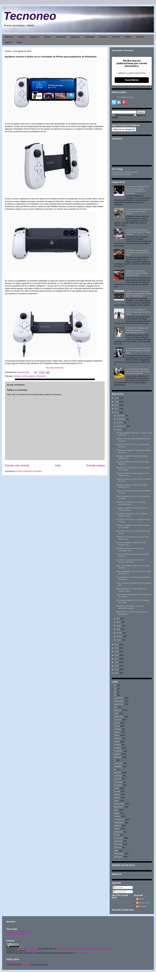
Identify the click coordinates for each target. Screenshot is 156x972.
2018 (117, 655)
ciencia (117, 723)
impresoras (118, 763)
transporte (118, 844)
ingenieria (118, 766)
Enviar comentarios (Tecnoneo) (29, 471)
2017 (117, 659)
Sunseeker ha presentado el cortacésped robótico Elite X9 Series (137, 252)
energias (117, 748)
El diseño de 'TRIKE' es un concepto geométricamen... (131, 503)
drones (117, 741)
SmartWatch (119, 822)
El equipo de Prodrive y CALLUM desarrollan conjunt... (129, 607)
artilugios (17, 376)
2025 (117, 402)
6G (115, 692)
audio (116, 713)
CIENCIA (47, 37)
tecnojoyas (118, 832)
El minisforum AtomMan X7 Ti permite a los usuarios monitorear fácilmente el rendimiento (138, 190)
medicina (117, 779)
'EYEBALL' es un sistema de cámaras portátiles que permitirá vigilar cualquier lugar (139, 293)
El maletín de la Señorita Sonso (124, 172)
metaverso (118, 782)
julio (118, 618)
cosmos (117, 732)
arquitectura (119, 704)
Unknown (143, 906)
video (116, 850)
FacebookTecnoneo (125, 97)
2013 (117, 673)
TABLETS (116, 37)
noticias (117, 797)
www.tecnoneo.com (34, 951)
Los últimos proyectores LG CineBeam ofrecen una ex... (132, 515)
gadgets (31, 376)
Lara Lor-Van (144, 903)
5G (115, 689)
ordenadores (119, 804)
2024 (117, 405)
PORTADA (9, 37)
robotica (117, 816)
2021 (117, 644)
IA (115, 760)
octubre (120, 423)
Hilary (141, 899)
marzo (119, 633)
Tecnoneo (30, 16)
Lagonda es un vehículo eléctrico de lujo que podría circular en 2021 (136, 273)
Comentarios (119, 892)
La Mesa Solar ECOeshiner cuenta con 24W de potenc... (132, 509)
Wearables (118, 857)
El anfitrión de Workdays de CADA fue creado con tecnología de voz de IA (137, 330)
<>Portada (10, 962)
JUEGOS (8, 42)
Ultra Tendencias (57, 368)
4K (115, 685)
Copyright (26, 965)
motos (116, 788)
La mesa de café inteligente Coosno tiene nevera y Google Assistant (138, 232)
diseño (24, 376)
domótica (117, 738)
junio (119, 622)
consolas (117, 729)
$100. (80, 363)
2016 (117, 662)
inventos (117, 773)
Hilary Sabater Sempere (27, 949)
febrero (120, 636)
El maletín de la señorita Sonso (19, 932)
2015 (117, 666)
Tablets (117, 829)
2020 (117, 648)
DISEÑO (128, 37)
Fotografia (118, 751)
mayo (119, 626)
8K (115, 695)
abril (118, 629)
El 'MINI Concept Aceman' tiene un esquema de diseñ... (130, 561)
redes (116, 810)
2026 (117, 398)
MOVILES (103, 37)
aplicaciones (119, 701)
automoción (118, 717)
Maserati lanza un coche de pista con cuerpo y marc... (131, 590)
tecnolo (117, 835)
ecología (117, 744)
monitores (118, 785)
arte (115, 707)
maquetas (118, 776)
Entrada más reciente (17, 465)
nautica (117, 794)
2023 (117, 409)
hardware (118, 757)
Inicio (58, 465)
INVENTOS (75, 37)
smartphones (119, 819)
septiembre (121, 426)
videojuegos (41, 376)
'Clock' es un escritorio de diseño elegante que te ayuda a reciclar (138, 312)
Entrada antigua (96, 465)
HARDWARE (89, 37)
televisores (118, 841)
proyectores (119, 807)
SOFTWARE (61, 37)
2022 (117, 412)
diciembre (121, 415)
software (117, 826)
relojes (116, 813)
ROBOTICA (34, 37)
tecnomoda (118, 838)
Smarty (19, 42)
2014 (117, 669)
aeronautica (119, 698)
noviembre (121, 419)
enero (119, 640)
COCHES (21, 37)
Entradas (118, 887)
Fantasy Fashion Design (121, 174)
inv (115, 769)
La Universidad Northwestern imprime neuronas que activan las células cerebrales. (138, 371)
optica (116, 801)
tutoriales (117, 847)
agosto (119, 430)
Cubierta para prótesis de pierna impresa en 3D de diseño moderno (139, 211)
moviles (117, 791)
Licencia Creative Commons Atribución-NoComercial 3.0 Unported (83, 949)
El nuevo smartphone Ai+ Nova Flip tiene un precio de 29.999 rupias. (138, 350)
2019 (117, 651)
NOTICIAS (140, 37)
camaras (117, 720)
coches (117, 726)
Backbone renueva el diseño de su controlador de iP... (130, 549)
